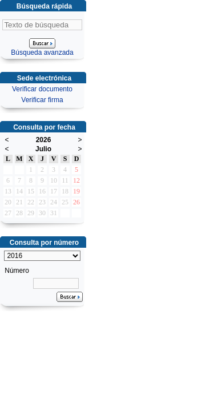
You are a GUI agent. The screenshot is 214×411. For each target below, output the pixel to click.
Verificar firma (42, 100)
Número (17, 271)
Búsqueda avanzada (42, 53)
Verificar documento (42, 89)
